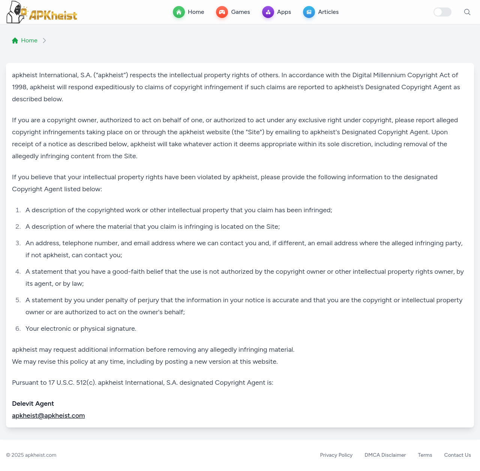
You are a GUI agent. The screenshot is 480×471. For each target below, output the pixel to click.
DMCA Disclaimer (385, 455)
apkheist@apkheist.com (48, 415)
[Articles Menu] (321, 12)
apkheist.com (40, 455)
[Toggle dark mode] (443, 12)
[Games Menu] (233, 12)
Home (25, 40)
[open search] (467, 12)
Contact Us (457, 455)
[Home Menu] (188, 12)
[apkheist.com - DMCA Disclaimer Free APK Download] (42, 12)
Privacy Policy (336, 455)
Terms (425, 455)
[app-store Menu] (276, 12)
